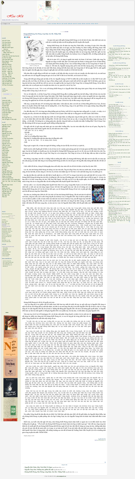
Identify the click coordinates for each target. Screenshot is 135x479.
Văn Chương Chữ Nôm (114, 110)
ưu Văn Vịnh (6, 142)
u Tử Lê (4, 167)
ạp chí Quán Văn (6, 83)
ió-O (10, 75)
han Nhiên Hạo (6, 157)
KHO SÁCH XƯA (5, 253)
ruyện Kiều (5, 105)
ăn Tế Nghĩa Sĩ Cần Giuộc (9, 119)
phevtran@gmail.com (61, 476)
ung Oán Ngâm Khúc (8, 110)
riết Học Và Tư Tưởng (8, 78)
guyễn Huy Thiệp (7, 190)
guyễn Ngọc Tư (6, 191)
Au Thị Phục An (115, 217)
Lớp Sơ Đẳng (5, 247)
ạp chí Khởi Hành (7, 81)
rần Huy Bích (6, 140)
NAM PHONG (4, 229)
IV (117, 119)
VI (121, 119)
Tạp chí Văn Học (5, 221)
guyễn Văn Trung (7, 133)
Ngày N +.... (111, 74)
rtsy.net (6, 49)
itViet (4, 73)
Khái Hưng (111, 193)
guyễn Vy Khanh (7, 147)
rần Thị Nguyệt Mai (7, 178)
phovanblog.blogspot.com (101, 440)
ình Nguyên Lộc (6, 131)
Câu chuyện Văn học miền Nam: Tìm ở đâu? (118, 136)
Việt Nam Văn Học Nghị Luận (115, 112)
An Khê (115, 216)
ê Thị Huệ (5, 152)
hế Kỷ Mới (5, 63)
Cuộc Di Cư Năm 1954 (7, 260)
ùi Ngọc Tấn (5, 195)
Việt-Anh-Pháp (5, 90)
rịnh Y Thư (5, 164)
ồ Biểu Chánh (6, 126)
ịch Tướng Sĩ (6, 104)
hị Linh (4, 196)
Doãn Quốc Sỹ (112, 72)
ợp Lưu (10, 73)
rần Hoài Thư (6, 166)
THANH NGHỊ (4, 231)
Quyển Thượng (110, 107)
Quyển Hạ (117, 107)
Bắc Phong (113, 219)
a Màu (4, 71)
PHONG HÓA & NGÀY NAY (7, 213)
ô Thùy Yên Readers (7, 85)
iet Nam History (6, 42)
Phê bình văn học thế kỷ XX (114, 121)
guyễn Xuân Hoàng (7, 162)
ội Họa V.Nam (6, 45)
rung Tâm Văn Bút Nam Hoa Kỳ (10, 56)
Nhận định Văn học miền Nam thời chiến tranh (119, 204)
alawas (4, 69)
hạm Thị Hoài (6, 188)
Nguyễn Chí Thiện (112, 214)
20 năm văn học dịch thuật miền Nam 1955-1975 (119, 149)
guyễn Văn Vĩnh (6, 124)
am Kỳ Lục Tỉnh (6, 66)
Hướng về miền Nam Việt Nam (115, 133)
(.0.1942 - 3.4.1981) (48, 9)
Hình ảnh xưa (5, 266)
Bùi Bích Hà (112, 221)
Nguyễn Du (111, 164)
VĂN (3, 226)
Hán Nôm (4, 91)
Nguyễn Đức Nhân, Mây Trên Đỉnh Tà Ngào (38, 467)
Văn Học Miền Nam (113, 135)
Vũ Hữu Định (48, 7)
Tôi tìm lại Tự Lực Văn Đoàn (115, 189)
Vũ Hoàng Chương (113, 181)
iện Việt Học (6, 54)
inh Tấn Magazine (7, 80)
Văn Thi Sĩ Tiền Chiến (113, 104)
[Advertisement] (98, 10)
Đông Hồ (110, 186)
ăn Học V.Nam (6, 44)
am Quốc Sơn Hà (7, 102)
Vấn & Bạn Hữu (7, 174)
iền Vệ (10, 69)
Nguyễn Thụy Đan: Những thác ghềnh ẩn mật (39, 469)
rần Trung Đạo (6, 160)
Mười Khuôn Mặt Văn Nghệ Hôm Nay (117, 115)
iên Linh (4, 136)
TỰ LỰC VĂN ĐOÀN (6, 216)
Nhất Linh (111, 192)
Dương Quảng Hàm (113, 178)
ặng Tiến (5, 154)
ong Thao (5, 155)
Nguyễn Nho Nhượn (123, 210)
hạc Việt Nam (6, 51)
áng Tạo (10, 71)
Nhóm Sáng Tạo (112, 195)
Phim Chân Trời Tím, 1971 (7, 264)
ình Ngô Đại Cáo (7, 117)
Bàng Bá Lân (119, 219)
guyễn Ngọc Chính (7, 184)
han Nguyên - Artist (7, 61)
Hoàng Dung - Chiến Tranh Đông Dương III (118, 65)
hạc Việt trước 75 (9, 52)
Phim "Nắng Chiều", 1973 (7, 263)
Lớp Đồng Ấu (5, 249)
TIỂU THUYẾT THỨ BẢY (6, 228)
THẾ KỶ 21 (4, 235)
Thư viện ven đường (113, 95)
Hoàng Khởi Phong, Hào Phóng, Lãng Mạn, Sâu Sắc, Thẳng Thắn (45, 472)
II (114, 119)
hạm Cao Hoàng (6, 176)
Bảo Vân (125, 219)
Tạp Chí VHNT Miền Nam (6, 236)
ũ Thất (4, 169)
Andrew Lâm (121, 216)
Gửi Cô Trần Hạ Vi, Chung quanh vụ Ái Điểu (119, 92)
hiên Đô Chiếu (6, 100)
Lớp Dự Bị (5, 250)
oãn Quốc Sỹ (6, 135)
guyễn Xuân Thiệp (7, 172)
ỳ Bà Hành (5, 114)
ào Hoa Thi (5, 107)
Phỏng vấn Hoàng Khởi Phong (115, 57)
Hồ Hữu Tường (112, 179)
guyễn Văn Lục (6, 143)
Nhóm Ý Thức (112, 207)
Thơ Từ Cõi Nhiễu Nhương (114, 125)
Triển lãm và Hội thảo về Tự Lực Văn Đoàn (118, 190)
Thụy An (120, 213)
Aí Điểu (110, 216)
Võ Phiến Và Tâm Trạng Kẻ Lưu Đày (118, 86)
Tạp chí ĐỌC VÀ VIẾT (6, 240)
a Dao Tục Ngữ (6, 57)
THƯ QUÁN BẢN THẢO (6, 241)
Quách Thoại (123, 208)
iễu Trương (5, 150)
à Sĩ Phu (4, 186)
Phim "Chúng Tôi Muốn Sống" (8, 262)
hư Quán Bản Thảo (7, 59)
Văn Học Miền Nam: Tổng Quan (116, 116)
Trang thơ (111, 96)
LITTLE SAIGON (5, 255)
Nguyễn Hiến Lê (112, 187)
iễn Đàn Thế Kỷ (6, 64)
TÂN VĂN (4, 237)
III (116, 119)
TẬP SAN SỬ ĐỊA (5, 233)
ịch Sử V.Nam (6, 40)
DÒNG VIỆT (4, 222)
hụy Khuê (5, 148)
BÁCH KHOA (9, 235)
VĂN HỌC (4, 219)
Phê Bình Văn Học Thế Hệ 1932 (116, 109)
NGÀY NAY (10, 231)
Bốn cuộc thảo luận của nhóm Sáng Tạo (117, 196)
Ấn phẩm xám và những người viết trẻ (117, 198)
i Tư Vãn (5, 116)
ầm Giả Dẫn (6, 109)
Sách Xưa (111, 122)
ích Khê (4, 130)
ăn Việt (4, 75)
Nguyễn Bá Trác (112, 173)
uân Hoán (5, 159)
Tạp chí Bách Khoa (113, 211)
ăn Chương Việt (6, 76)
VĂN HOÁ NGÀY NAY (6, 232)
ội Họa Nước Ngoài (7, 47)
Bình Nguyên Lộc (121, 220)
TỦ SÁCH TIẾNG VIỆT (6, 251)
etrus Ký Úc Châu (7, 68)
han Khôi (5, 128)
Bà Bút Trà (122, 217)
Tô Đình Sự (115, 210)
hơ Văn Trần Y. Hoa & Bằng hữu (11, 179)
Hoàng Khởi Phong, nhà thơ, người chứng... (119, 54)
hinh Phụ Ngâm (6, 112)
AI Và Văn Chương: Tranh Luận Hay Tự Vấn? (119, 89)
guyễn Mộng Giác (7, 171)
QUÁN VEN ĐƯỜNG (6, 254)
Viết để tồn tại (112, 80)
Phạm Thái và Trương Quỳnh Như (116, 176)
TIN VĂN (3, 238)
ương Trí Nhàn (6, 193)
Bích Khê (114, 220)
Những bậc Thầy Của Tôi (114, 124)
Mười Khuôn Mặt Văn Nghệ (115, 113)
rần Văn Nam (6, 145)
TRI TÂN (9, 229)
